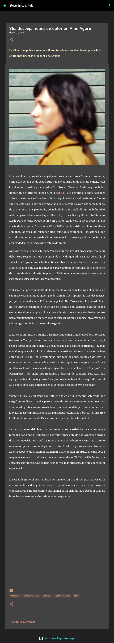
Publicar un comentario (23, 622)
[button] (11, 39)
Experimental (31, 596)
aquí (63, 192)
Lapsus (46, 596)
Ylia (76, 596)
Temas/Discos (62, 596)
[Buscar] (109, 5)
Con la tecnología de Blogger (57, 638)
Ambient (15, 596)
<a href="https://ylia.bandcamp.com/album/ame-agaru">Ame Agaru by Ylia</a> (57, 546)
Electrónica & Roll (21, 5)
